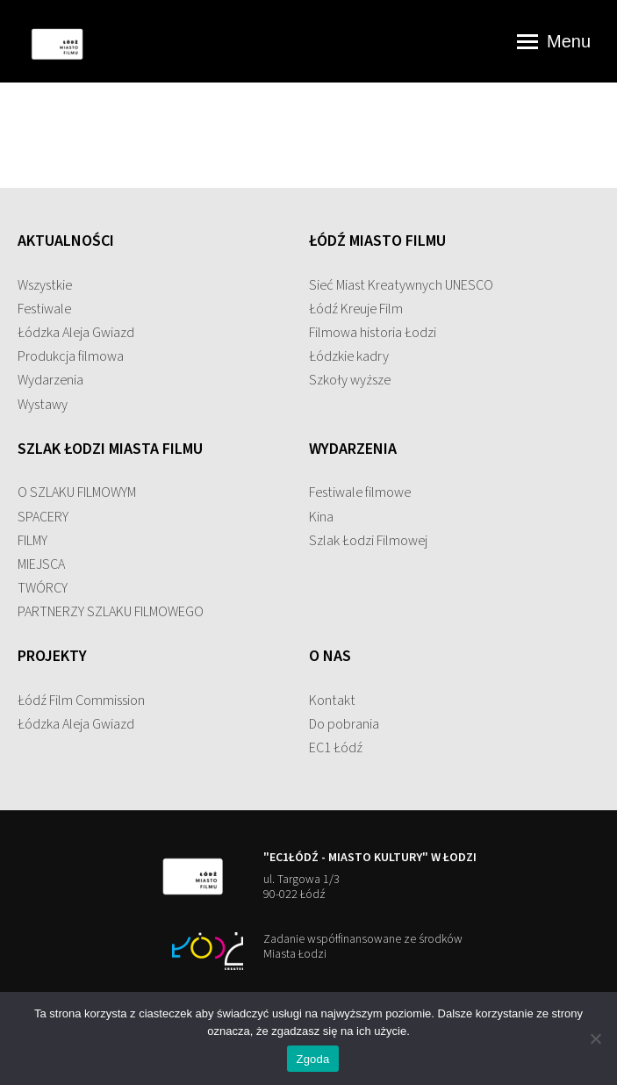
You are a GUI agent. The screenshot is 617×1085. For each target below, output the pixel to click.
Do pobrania (344, 724)
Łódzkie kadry (349, 356)
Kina (321, 517)
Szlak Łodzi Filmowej (368, 540)
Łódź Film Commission (81, 700)
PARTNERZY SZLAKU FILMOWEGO (111, 612)
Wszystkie (45, 285)
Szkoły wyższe (350, 380)
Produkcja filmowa (71, 356)
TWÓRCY (43, 588)
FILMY (32, 540)
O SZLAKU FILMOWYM (77, 492)
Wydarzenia (50, 380)
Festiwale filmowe (360, 492)
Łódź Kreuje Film (356, 309)
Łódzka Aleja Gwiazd (76, 332)
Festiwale (44, 309)
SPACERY (43, 517)
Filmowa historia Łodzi (372, 332)
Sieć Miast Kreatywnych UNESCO (401, 285)
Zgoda (312, 1059)
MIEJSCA (41, 564)
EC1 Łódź (335, 748)
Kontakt (332, 700)
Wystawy (43, 404)
